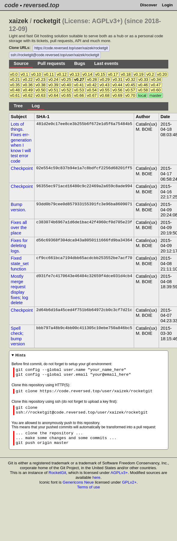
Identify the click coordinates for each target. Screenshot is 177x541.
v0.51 (53, 90)
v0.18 (126, 74)
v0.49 (28, 90)
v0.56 (117, 90)
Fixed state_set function (19, 263)
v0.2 (150, 74)
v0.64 (53, 95)
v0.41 (79, 85)
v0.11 (49, 74)
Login (167, 5)
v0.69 (117, 95)
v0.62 (28, 95)
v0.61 (15, 95)
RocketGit (57, 472)
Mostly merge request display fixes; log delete (19, 289)
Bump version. (18, 207)
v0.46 (143, 85)
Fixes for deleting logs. (19, 245)
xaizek (18, 21)
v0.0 (14, 74)
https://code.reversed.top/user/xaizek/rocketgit (71, 48)
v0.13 (75, 74)
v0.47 (156, 85)
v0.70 (130, 95)
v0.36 (28, 85)
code (11, 5)
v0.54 (92, 90)
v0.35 (15, 85)
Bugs (79, 63)
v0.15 (100, 74)
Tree (18, 105)
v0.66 (79, 95)
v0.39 (53, 85)
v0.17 (113, 74)
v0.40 (66, 85)
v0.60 (156, 90)
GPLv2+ (129, 482)
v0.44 (117, 85)
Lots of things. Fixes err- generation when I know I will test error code (21, 143)
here (96, 477)
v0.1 (24, 74)
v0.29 (105, 79)
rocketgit (46, 21)
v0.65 (66, 95)
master (155, 95)
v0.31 (118, 79)
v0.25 (66, 79)
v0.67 (92, 95)
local (142, 95)
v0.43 (105, 85)
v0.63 (41, 95)
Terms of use (88, 487)
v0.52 (66, 90)
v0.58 (143, 90)
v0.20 (162, 74)
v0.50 (41, 90)
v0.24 (53, 79)
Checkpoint (22, 168)
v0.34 (156, 79)
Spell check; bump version (18, 336)
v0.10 (36, 74)
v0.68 (105, 95)
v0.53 (79, 90)
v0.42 (92, 85)
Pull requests (51, 63)
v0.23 (41, 79)
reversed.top (41, 5)
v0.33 (143, 79)
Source (21, 63)
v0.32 (130, 79)
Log (36, 105)
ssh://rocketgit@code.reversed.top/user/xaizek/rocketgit (55, 55)
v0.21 (15, 79)
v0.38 (41, 85)
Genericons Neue (78, 482)
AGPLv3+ (119, 472)
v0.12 (62, 74)
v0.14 (87, 74)
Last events (106, 63)
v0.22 (28, 79)
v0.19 (139, 74)
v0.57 (130, 90)
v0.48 (15, 90)
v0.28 (92, 79)
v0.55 (105, 90)
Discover (148, 5)
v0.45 (130, 85)
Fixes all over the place (19, 227)
